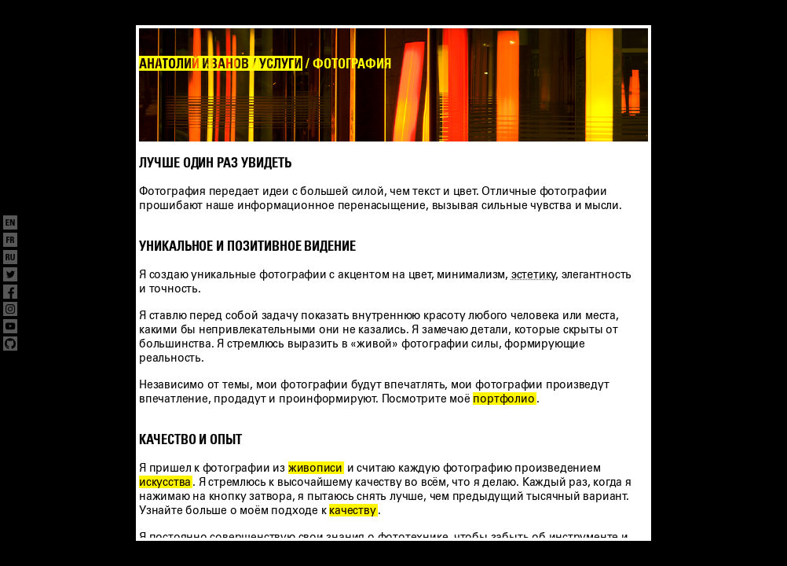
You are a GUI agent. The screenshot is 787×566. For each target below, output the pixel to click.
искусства (165, 482)
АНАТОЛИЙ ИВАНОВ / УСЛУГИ (220, 64)
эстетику (533, 274)
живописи (315, 467)
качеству (352, 510)
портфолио (503, 398)
